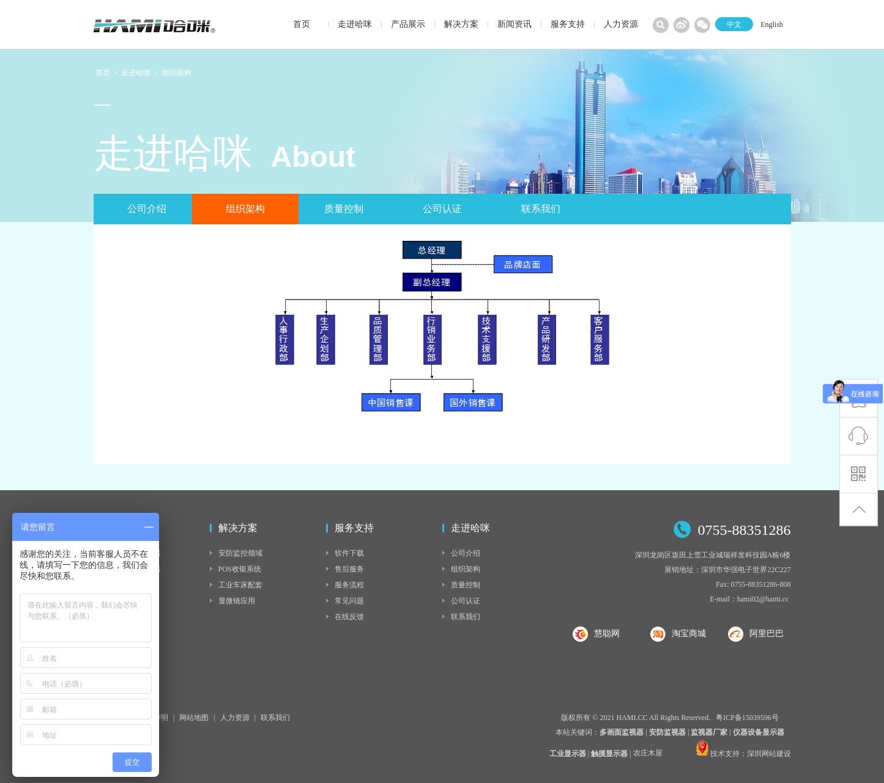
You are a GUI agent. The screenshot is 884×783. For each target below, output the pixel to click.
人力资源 (235, 717)
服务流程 (349, 585)
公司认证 (442, 209)
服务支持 (354, 528)
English (771, 24)
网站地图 (194, 717)
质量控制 (343, 209)
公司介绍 (146, 209)
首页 (102, 72)
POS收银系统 (239, 569)
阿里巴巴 (766, 633)
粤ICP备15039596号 (747, 717)
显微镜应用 (236, 601)
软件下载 (349, 553)
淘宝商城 (689, 633)
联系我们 (540, 209)
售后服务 (349, 569)
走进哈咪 (135, 72)
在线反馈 (349, 616)
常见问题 (349, 601)
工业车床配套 (240, 585)
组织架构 (176, 72)
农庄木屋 (648, 754)
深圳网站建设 (769, 753)
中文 (734, 24)
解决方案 (238, 528)
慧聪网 (607, 633)
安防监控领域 (240, 553)
